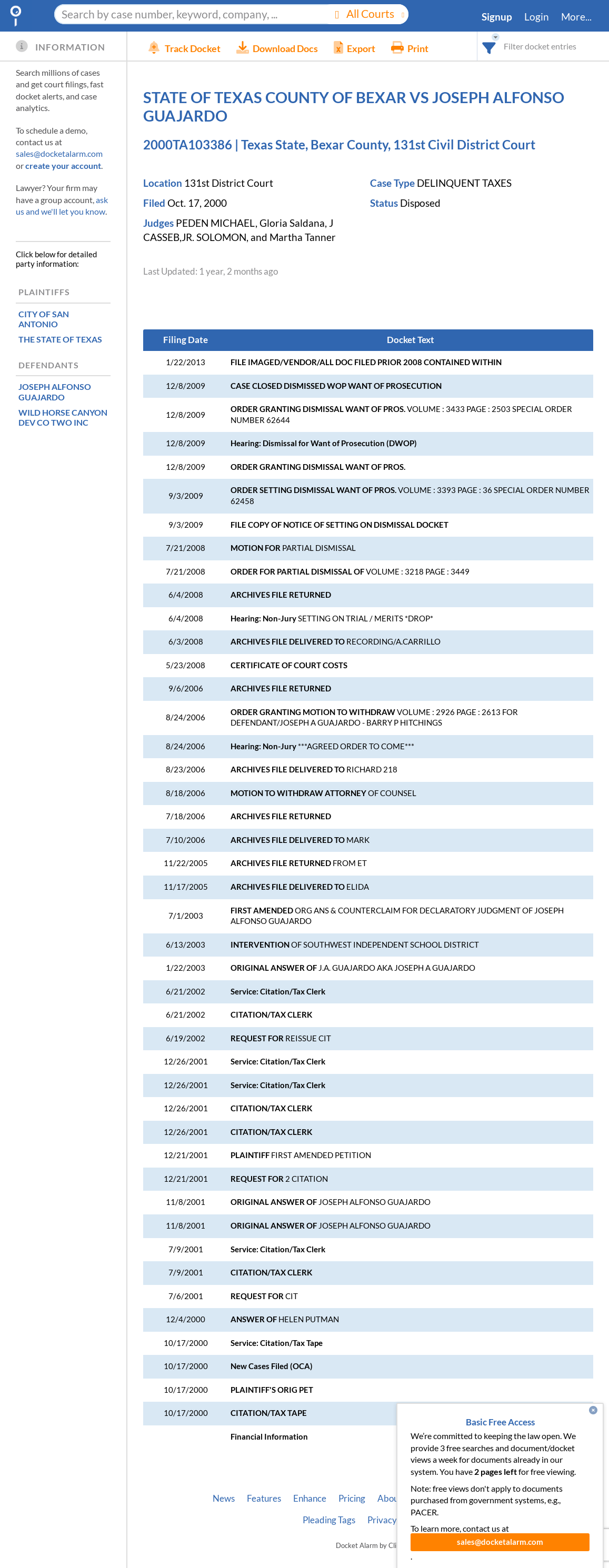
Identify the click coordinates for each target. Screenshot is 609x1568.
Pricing (351, 1498)
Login (536, 17)
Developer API (442, 1498)
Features (264, 1498)
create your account (63, 165)
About (389, 1498)
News (224, 1498)
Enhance (309, 1498)
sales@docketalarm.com (59, 153)
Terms (421, 1520)
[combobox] (489, 46)
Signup (497, 17)
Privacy (382, 1520)
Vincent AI (503, 1498)
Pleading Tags (329, 1520)
